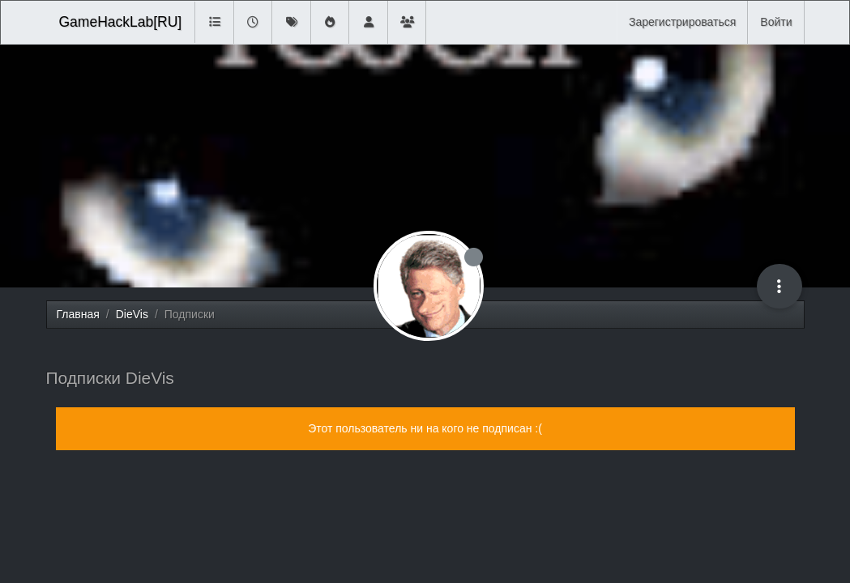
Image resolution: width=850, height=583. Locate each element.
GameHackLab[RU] (120, 22)
